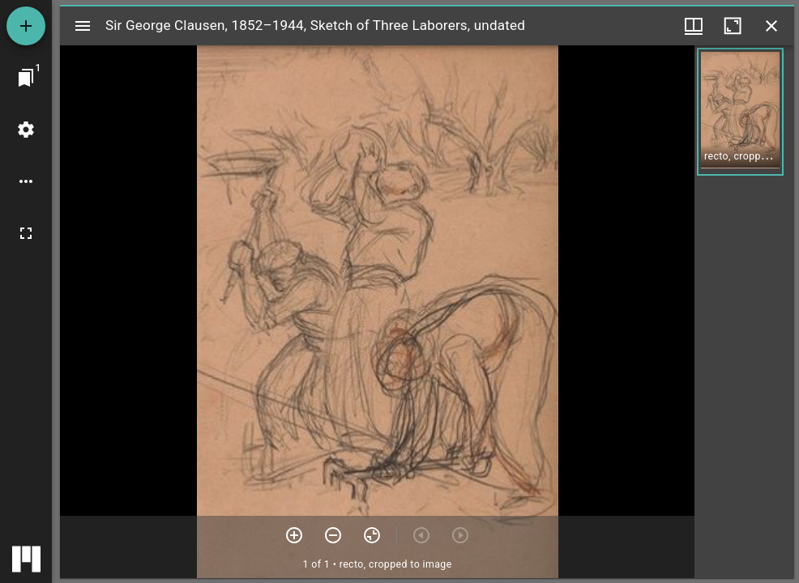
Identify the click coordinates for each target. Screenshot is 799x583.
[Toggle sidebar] (82, 25)
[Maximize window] (732, 25)
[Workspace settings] (25, 129)
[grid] (744, 311)
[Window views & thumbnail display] (693, 25)
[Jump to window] (25, 77)
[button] (740, 112)
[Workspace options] (25, 181)
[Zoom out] (333, 535)
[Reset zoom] (371, 535)
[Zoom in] (294, 535)
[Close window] (771, 25)
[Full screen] (25, 233)
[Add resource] (25, 25)
